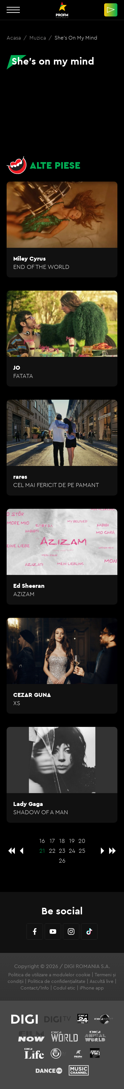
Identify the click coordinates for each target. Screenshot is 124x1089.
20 (81, 841)
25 (82, 850)
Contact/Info (35, 988)
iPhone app (92, 988)
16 (42, 841)
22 (52, 850)
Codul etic (64, 988)
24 (72, 850)
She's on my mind (76, 37)
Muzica (38, 37)
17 (52, 841)
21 (42, 850)
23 (62, 850)
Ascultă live (101, 981)
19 (72, 841)
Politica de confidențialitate (56, 981)
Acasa (14, 37)
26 (62, 860)
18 (62, 841)
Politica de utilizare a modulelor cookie (49, 975)
